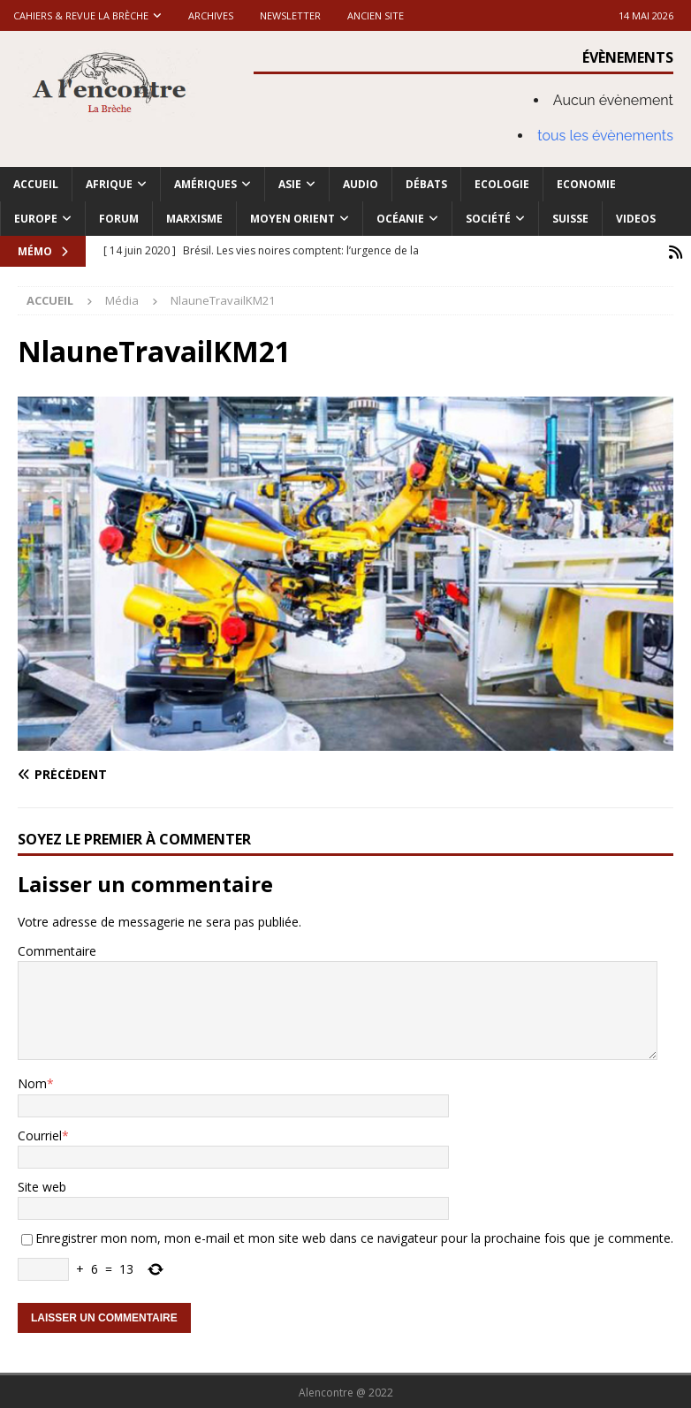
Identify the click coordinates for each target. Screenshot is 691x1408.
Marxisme (194, 218)
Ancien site (375, 15)
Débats (426, 184)
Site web (42, 1185)
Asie (289, 184)
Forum (119, 218)
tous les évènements (605, 135)
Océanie (400, 218)
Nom (32, 1081)
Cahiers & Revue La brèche (80, 15)
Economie (586, 184)
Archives (210, 15)
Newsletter (290, 15)
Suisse (570, 218)
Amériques (205, 184)
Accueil (35, 184)
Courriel (40, 1133)
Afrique (109, 184)
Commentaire (57, 949)
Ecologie (502, 184)
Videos (636, 218)
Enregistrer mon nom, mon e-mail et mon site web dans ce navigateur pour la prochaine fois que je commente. (354, 1236)
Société (488, 218)
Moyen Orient (292, 218)
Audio (360, 184)
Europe (35, 218)
